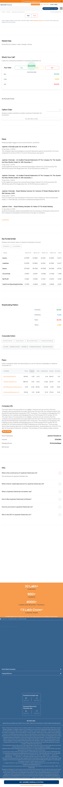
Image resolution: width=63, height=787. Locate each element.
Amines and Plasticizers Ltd (11, 392)
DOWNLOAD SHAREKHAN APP (32, 1)
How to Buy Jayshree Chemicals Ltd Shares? (16, 499)
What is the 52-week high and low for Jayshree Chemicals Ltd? (23, 484)
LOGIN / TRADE (53, 4)
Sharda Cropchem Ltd (10, 382)
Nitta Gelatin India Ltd (10, 376)
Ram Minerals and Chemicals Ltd (13, 387)
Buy (22, 67)
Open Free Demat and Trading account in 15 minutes (31, 785)
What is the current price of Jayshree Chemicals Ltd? (19, 473)
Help (41, 4)
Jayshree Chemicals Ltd (18, 12)
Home (3, 12)
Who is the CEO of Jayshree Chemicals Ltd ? (16, 514)
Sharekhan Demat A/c (38, 20)
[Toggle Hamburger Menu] (61, 8)
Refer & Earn (46, 4)
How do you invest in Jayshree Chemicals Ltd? (17, 507)
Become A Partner (35, 4)
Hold (36, 67)
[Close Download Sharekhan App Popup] (61, 1)
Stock (8, 12)
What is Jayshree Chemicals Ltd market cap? (17, 491)
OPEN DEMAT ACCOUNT (50, 8)
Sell (52, 67)
